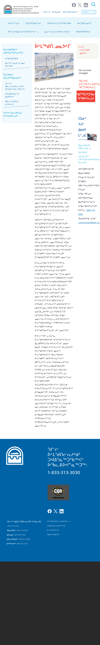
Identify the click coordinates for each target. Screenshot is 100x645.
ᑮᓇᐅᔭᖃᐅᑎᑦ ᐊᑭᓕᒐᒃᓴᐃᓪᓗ (84, 147)
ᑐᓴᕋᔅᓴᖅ (46, 12)
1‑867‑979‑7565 (19, 535)
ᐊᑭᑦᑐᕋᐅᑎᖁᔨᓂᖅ (70, 12)
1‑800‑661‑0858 (24, 539)
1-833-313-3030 (64, 472)
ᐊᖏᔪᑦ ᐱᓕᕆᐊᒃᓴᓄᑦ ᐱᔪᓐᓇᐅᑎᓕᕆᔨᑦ (12, 114)
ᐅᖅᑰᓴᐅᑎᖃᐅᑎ (11, 58)
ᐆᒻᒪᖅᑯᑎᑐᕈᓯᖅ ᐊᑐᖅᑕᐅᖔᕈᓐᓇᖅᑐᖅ (13, 51)
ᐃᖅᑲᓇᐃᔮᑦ (56, 12)
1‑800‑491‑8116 (22, 544)
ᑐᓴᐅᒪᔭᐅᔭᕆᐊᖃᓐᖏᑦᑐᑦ (56, 526)
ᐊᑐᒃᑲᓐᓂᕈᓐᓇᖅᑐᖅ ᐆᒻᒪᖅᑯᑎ (59, 23)
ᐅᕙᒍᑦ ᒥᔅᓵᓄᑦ (14, 23)
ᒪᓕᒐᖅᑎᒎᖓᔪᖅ (53, 530)
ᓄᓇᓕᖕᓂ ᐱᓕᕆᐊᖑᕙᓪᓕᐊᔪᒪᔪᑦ (57, 31)
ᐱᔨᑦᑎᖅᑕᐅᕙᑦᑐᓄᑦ (33, 23)
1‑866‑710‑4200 (13, 526)
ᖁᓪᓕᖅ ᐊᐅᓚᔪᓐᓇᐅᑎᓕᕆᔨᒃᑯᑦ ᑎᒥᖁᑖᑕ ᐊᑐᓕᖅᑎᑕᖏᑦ (15, 86)
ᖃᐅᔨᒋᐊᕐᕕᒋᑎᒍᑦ (83, 31)
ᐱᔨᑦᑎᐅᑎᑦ (83, 152)
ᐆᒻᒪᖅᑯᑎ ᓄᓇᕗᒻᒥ (84, 23)
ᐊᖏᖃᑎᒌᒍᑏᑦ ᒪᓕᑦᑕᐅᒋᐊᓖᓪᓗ (58, 521)
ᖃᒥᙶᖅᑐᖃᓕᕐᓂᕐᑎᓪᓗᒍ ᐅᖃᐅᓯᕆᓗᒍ (86, 96)
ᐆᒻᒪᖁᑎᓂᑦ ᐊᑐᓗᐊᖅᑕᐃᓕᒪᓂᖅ (12, 76)
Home (81, 46)
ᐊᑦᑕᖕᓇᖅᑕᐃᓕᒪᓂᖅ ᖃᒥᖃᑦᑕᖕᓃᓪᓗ (23, 31)
